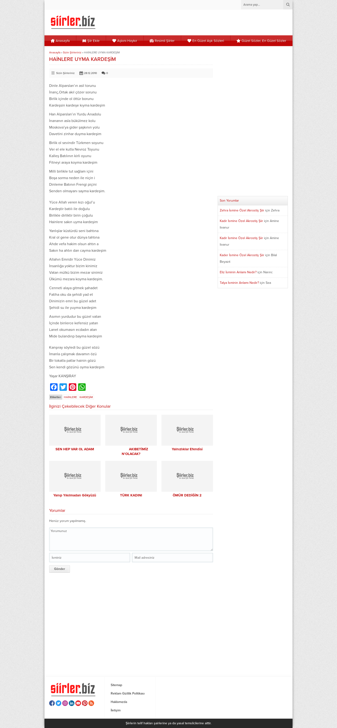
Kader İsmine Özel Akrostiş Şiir (242, 255)
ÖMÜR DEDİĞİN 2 (187, 495)
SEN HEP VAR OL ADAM (74, 449)
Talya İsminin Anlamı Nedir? (239, 283)
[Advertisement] (131, 623)
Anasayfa (54, 52)
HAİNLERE (70, 397)
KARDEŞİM (86, 397)
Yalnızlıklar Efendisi (187, 449)
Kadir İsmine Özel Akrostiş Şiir (241, 221)
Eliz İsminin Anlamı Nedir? (238, 272)
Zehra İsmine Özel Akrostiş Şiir (242, 210)
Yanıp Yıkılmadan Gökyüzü (74, 495)
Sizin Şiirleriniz (72, 52)
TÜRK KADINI (131, 495)
